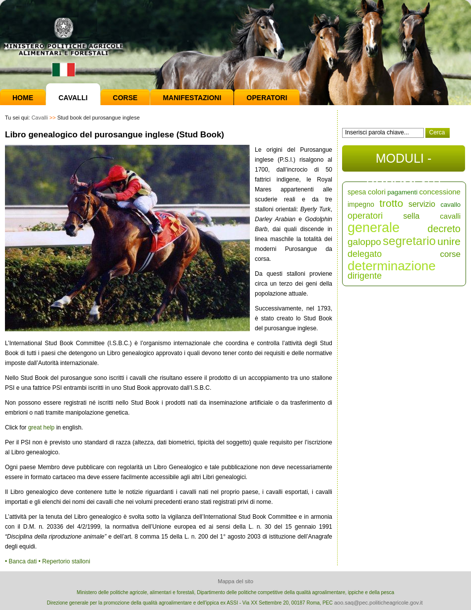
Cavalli (73, 98)
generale (374, 227)
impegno (361, 204)
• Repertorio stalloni (64, 561)
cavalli (450, 216)
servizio (422, 204)
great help (41, 427)
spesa (357, 192)
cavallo (451, 204)
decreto (444, 228)
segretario (409, 240)
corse (450, 254)
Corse (125, 98)
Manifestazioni (192, 98)
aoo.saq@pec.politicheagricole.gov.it (378, 603)
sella (411, 216)
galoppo (364, 242)
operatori (365, 216)
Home (22, 98)
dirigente (365, 276)
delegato (365, 254)
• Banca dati (22, 561)
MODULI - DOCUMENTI (403, 161)
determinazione (392, 265)
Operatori (266, 98)
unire (449, 241)
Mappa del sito (235, 581)
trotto (391, 203)
